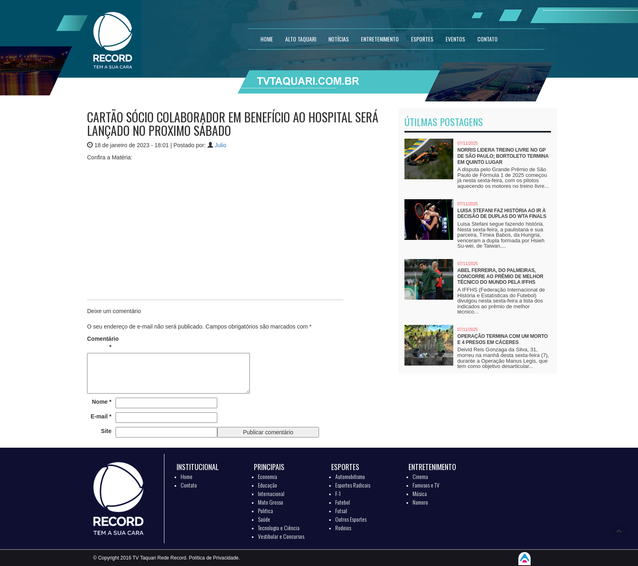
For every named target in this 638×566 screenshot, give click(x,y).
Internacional (271, 493)
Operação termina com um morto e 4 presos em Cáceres (502, 339)
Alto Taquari (300, 39)
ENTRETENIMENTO (380, 39)
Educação (267, 485)
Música (420, 493)
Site (106, 431)
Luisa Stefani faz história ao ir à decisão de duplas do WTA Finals (501, 214)
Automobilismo (350, 476)
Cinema (420, 476)
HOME (266, 39)
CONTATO (487, 39)
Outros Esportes (351, 519)
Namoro (420, 502)
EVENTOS (455, 39)
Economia (267, 476)
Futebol (342, 502)
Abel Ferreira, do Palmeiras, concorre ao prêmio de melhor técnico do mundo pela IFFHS (500, 276)
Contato (189, 485)
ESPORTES (422, 39)
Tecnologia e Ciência (278, 527)
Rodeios (343, 527)
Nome (101, 401)
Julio (220, 145)
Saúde (264, 519)
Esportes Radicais (352, 485)
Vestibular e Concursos (281, 536)
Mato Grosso (270, 502)
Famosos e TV (426, 485)
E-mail (101, 416)
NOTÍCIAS (338, 39)
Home (186, 476)
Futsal (341, 510)
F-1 (338, 493)
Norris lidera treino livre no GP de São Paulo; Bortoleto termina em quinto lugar (502, 156)
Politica (265, 510)
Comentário (99, 342)
